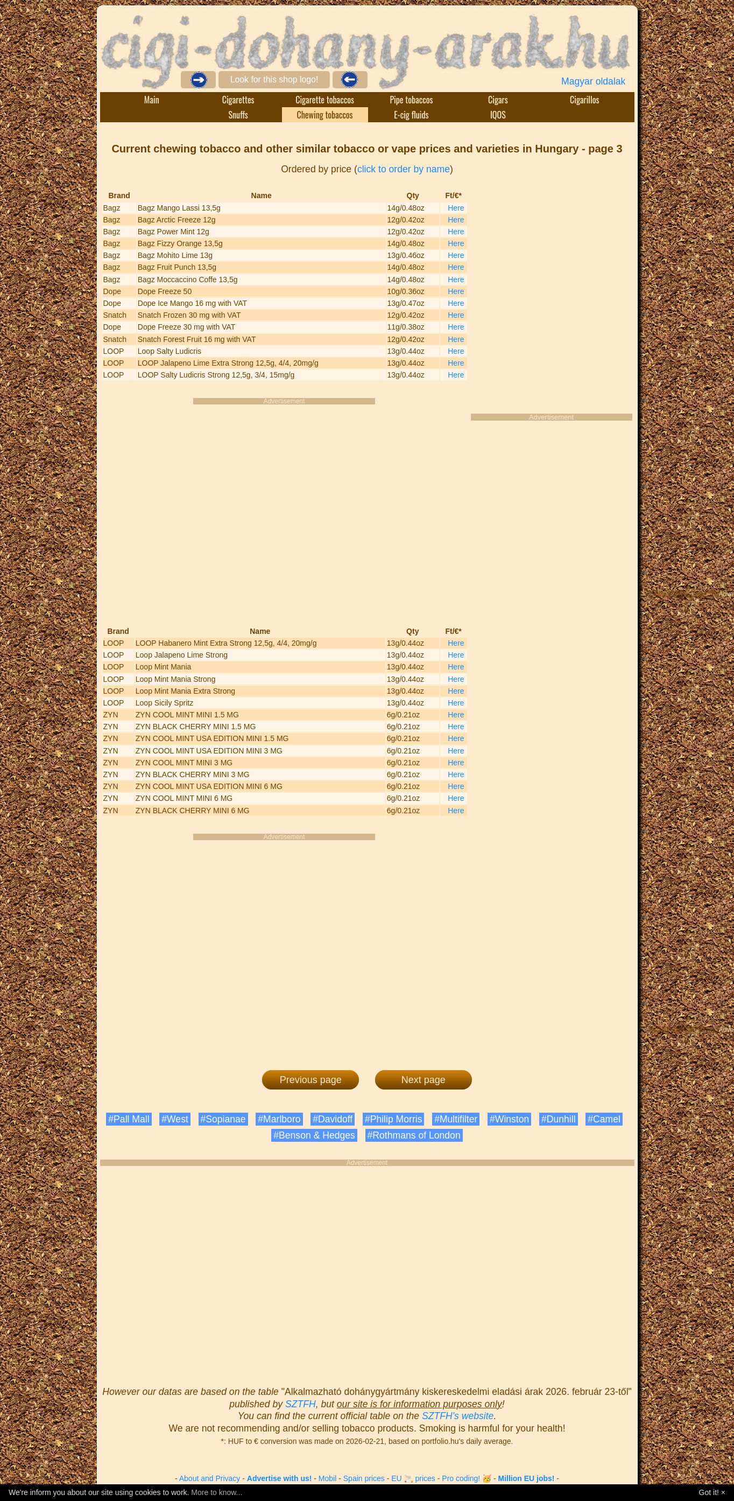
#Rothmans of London (414, 1135)
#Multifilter (455, 1119)
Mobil (327, 1478)
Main (151, 99)
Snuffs (238, 114)
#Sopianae (223, 1119)
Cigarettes (238, 99)
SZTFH (300, 1404)
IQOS (498, 114)
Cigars (498, 99)
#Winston (509, 1119)
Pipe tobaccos (411, 99)
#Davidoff (332, 1119)
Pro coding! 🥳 (466, 1478)
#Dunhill (558, 1119)
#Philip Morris (393, 1119)
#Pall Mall (128, 1119)
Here (456, 208)
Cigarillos (584, 99)
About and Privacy (210, 1478)
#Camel (604, 1119)
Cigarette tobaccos (324, 99)
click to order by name (403, 169)
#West (174, 1119)
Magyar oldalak (593, 81)
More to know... (216, 1492)
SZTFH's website (457, 1416)
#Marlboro (279, 1119)
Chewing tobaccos (324, 114)
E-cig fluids (411, 114)
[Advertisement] (341, 508)
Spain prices (364, 1478)
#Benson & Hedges (314, 1135)
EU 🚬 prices (413, 1478)
